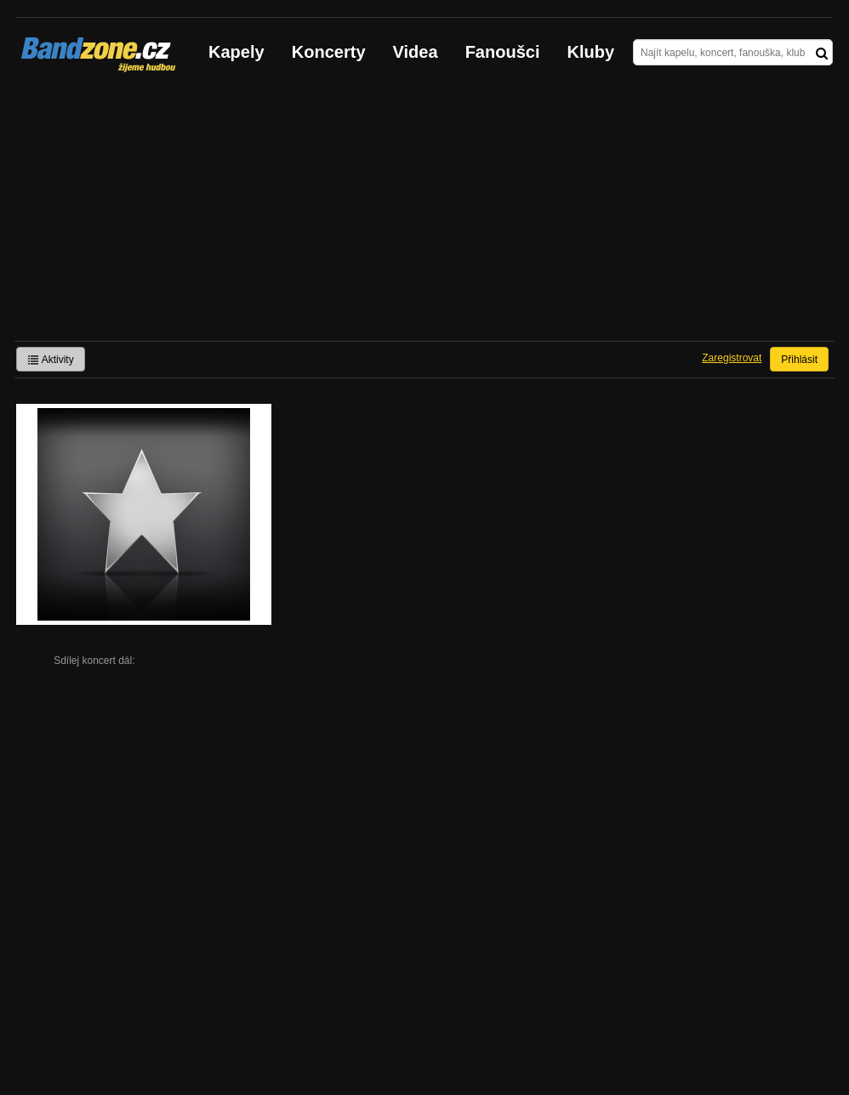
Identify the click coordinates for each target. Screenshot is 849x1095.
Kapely (236, 52)
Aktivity (50, 360)
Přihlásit (799, 360)
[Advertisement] (424, 213)
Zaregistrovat (731, 358)
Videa (415, 52)
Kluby (591, 52)
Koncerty (329, 52)
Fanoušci (502, 52)
